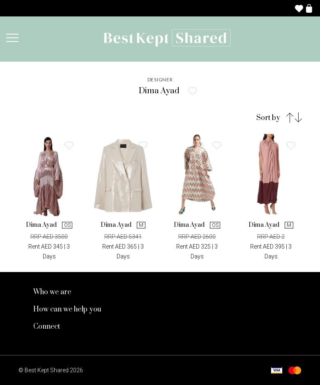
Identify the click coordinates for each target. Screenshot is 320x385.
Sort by (268, 117)
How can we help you (67, 309)
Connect (46, 326)
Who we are (52, 292)
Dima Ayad (49, 225)
